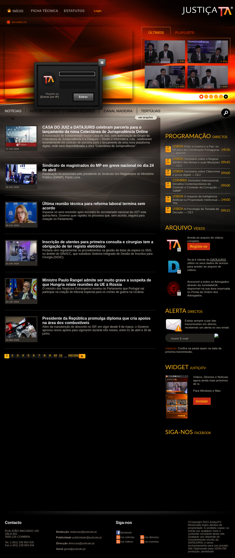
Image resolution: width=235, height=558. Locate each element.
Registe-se (52, 93)
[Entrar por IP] (49, 96)
